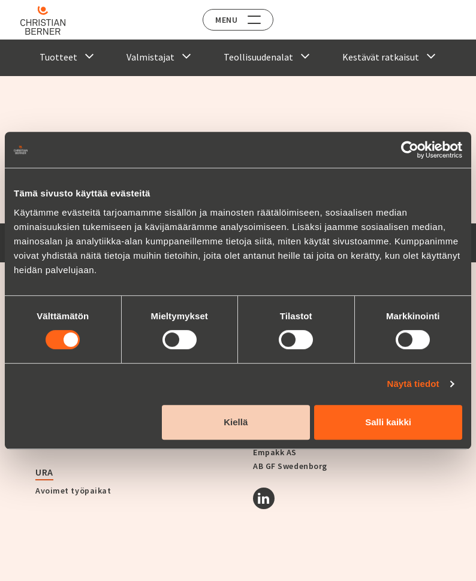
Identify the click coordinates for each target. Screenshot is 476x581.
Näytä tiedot (413, 384)
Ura (44, 472)
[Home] (43, 20)
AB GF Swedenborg (290, 466)
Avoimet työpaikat (73, 490)
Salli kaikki (388, 422)
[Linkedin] (264, 498)
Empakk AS (275, 452)
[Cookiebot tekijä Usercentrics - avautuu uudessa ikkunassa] (409, 150)
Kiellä (236, 422)
